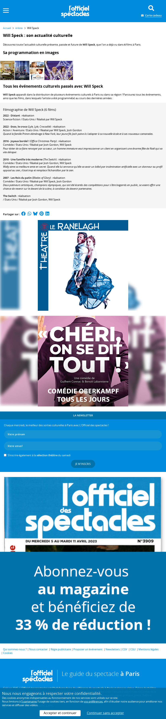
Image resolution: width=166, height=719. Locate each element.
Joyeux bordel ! (20, 141)
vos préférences (93, 701)
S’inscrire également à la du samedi (39, 455)
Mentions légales (148, 649)
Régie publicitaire (61, 649)
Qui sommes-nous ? (15, 649)
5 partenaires (29, 701)
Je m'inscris (83, 464)
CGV (124, 649)
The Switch (9, 196)
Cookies (7, 653)
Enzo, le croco (19, 126)
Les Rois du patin (21, 178)
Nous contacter (38, 649)
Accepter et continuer (60, 713)
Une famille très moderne (26, 159)
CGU (132, 649)
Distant (15, 115)
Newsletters (113, 649)
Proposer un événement (87, 649)
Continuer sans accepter (105, 713)
